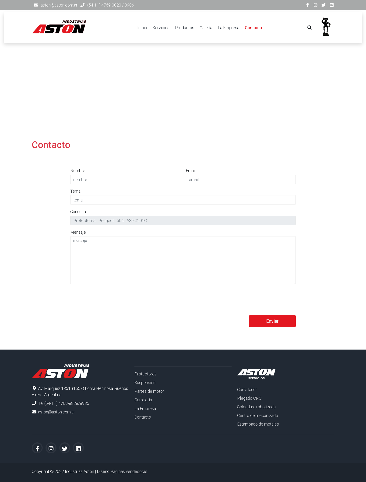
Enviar (272, 321)
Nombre (77, 170)
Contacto (253, 27)
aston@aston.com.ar (59, 5)
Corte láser (247, 389)
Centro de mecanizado (257, 415)
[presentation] (105, 297)
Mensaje (78, 232)
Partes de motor (149, 391)
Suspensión (144, 382)
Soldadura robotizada (256, 406)
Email (191, 170)
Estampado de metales (258, 424)
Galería (206, 27)
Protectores (145, 373)
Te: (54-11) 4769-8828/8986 (63, 403)
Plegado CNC (249, 398)
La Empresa (228, 27)
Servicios (160, 27)
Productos (184, 27)
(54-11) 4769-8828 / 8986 (110, 5)
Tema (75, 191)
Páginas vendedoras (128, 471)
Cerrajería (143, 399)
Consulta (78, 211)
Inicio (142, 27)
